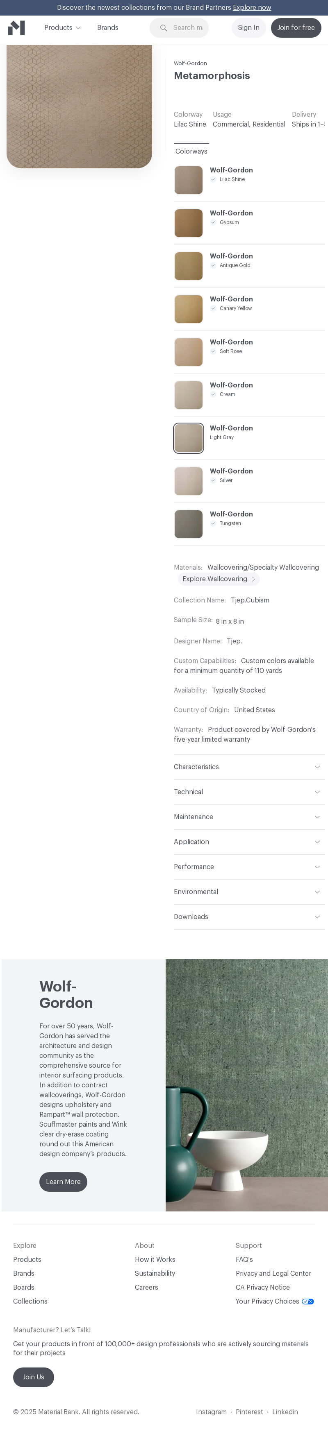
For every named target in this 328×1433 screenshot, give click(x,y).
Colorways (191, 151)
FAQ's (244, 1259)
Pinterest (249, 1412)
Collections (30, 1301)
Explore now (252, 8)
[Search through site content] (191, 28)
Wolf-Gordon (190, 63)
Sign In (249, 28)
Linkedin (285, 1412)
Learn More (63, 1182)
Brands (107, 28)
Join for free (296, 28)
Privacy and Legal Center (273, 1273)
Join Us (33, 1377)
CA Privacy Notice (263, 1287)
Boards (23, 1287)
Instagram (211, 1412)
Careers (146, 1287)
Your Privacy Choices (275, 1301)
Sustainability (155, 1273)
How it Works (155, 1259)
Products (58, 27)
